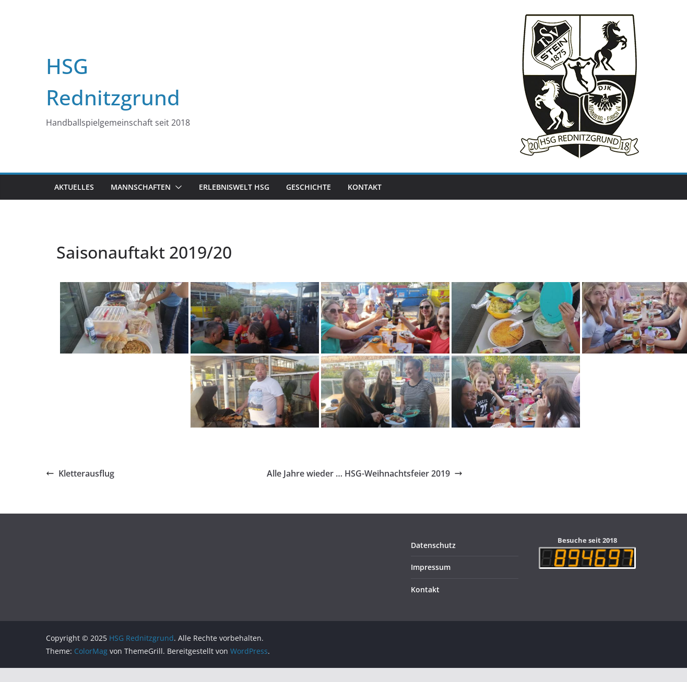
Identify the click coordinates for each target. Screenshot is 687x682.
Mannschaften (141, 187)
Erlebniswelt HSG (234, 187)
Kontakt (365, 187)
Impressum (431, 567)
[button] (176, 187)
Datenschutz (433, 545)
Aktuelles (74, 187)
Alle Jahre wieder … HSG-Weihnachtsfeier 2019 (365, 473)
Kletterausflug (80, 473)
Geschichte (308, 187)
